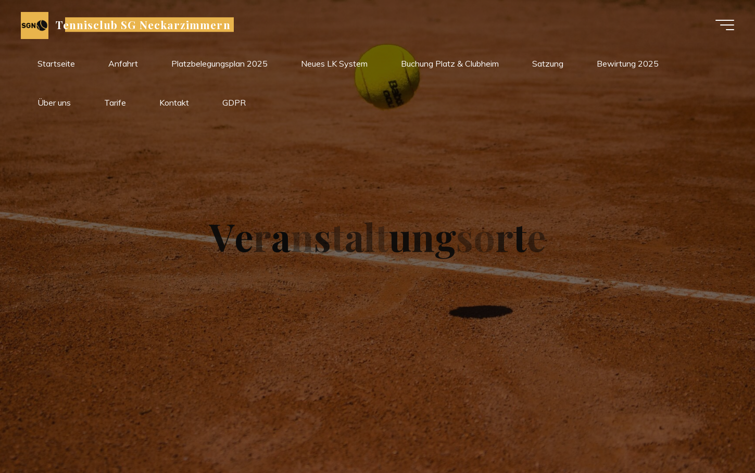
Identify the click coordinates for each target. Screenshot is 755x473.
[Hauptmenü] (724, 25)
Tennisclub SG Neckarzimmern (143, 24)
